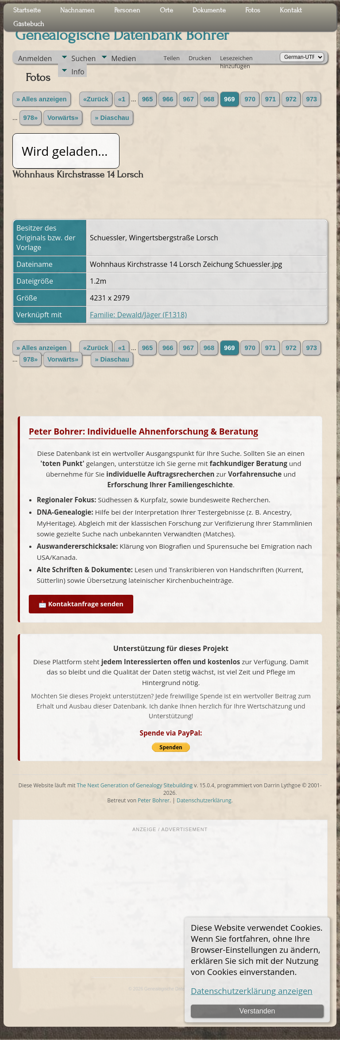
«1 (121, 99)
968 (209, 99)
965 (147, 99)
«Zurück (95, 99)
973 (311, 99)
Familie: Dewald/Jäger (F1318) (138, 315)
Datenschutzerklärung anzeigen (252, 990)
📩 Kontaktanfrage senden (81, 604)
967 (188, 99)
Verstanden (257, 1011)
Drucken (200, 58)
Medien (123, 58)
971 (270, 99)
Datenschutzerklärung (204, 800)
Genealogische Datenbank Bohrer (122, 35)
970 (249, 99)
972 (291, 99)
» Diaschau (112, 117)
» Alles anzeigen (41, 99)
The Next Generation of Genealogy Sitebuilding (135, 785)
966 (167, 99)
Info (77, 72)
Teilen (172, 58)
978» (30, 117)
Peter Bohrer (154, 800)
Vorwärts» (62, 117)
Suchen (83, 58)
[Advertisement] (170, 899)
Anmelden (35, 58)
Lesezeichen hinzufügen (236, 59)
